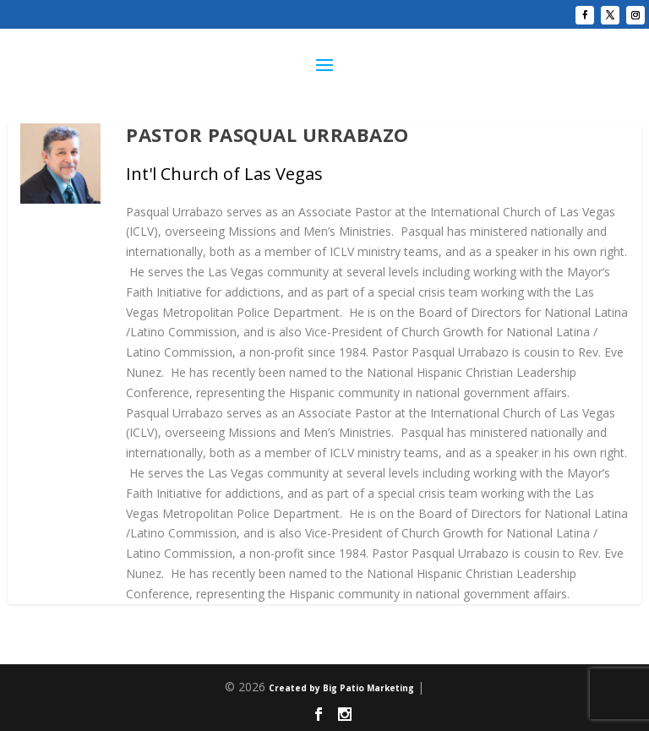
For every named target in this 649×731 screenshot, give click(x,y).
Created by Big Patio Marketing (341, 688)
